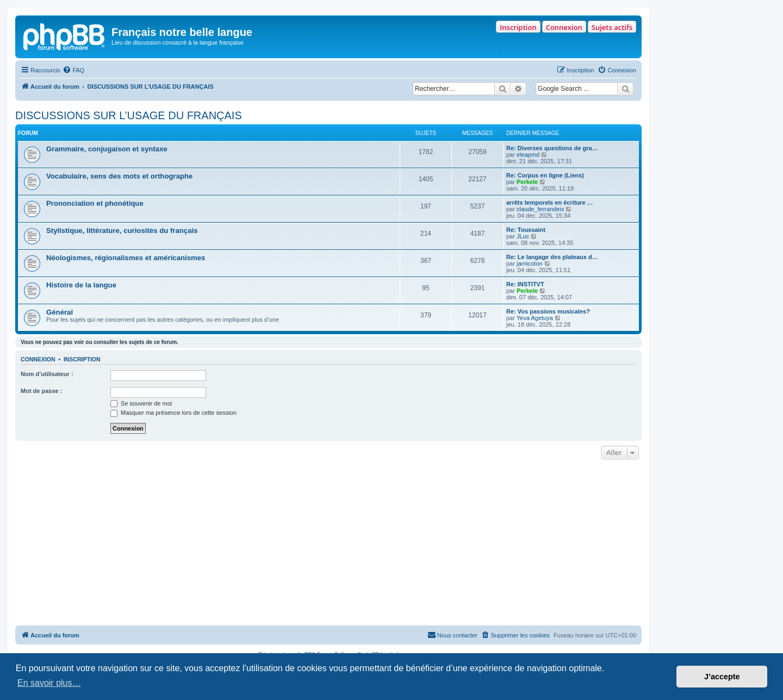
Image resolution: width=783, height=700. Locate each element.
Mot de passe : (41, 391)
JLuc (523, 236)
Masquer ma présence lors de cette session (173, 412)
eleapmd (528, 154)
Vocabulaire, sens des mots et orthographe (119, 176)
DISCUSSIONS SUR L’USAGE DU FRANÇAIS (128, 115)
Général (59, 312)
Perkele (527, 182)
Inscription (518, 27)
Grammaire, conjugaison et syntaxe (106, 149)
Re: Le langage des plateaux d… (552, 257)
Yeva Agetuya (535, 318)
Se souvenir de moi (141, 403)
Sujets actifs (612, 27)
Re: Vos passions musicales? (548, 311)
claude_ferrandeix (540, 209)
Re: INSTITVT (525, 284)
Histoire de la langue (81, 285)
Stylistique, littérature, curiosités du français (121, 230)
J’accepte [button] (722, 676)
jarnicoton (530, 263)
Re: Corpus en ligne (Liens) (545, 175)
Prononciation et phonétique (95, 203)
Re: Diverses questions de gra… (552, 148)
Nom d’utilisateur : (47, 374)
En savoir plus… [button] (49, 682)
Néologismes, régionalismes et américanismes (125, 258)
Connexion (564, 27)
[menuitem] (73, 70)
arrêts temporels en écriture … (549, 202)
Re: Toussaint (525, 229)
